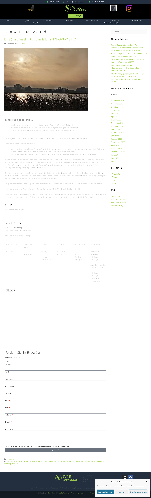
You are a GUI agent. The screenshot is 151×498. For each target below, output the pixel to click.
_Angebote (10, 459)
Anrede (8, 365)
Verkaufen (69, 21)
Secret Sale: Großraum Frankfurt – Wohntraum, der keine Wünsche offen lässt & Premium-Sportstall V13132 (127, 48)
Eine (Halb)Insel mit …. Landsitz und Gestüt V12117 (40, 39)
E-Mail (8, 422)
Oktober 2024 (117, 126)
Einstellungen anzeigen (138, 492)
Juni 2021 (115, 158)
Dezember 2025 (117, 100)
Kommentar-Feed (118, 202)
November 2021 (117, 148)
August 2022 (116, 145)
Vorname (9, 379)
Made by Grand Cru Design (66, 493)
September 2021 (118, 151)
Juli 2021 (114, 155)
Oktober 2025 (117, 107)
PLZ (7, 400)
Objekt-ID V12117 (12, 357)
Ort (6, 407)
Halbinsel (39, 461)
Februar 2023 (116, 139)
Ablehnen (121, 492)
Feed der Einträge (118, 199)
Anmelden (115, 196)
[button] (147, 482)
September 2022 (118, 142)
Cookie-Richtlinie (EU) (112, 23)
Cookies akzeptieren (105, 492)
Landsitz (51, 461)
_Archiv (114, 177)
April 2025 (115, 116)
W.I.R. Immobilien (50, 493)
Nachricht (9, 429)
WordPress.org (117, 205)
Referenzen (115, 21)
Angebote (26, 21)
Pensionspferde (89, 461)
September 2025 (118, 110)
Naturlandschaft (77, 461)
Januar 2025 (116, 120)
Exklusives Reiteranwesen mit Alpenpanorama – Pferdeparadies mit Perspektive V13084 (126, 68)
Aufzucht (10, 461)
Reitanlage (8, 464)
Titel (7, 372)
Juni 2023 (115, 135)
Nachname (10, 386)
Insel (45, 461)
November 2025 (117, 104)
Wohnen (15, 464)
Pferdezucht (99, 461)
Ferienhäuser (18, 461)
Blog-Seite (36, 23)
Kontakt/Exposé (137, 21)
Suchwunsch (47, 21)
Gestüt (26, 461)
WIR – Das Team (92, 21)
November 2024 (117, 123)
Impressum (80, 493)
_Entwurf (114, 183)
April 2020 (115, 161)
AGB (86, 493)
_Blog (113, 180)
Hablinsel (32, 461)
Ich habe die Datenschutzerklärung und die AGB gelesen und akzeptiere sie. (38, 446)
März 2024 (115, 129)
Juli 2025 (114, 113)
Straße (8, 393)
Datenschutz (94, 493)
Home (8, 21)
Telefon (8, 415)
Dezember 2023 (117, 132)
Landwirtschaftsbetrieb (62, 461)
